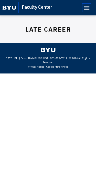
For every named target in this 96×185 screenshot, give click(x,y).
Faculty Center (37, 7)
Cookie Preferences (57, 66)
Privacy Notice (36, 66)
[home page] (9, 7)
